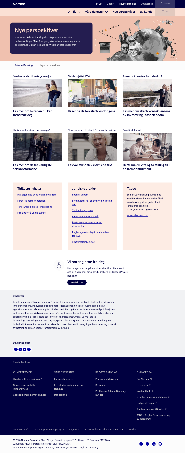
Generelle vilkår (21, 429)
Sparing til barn (80, 194)
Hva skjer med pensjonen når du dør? (36, 194)
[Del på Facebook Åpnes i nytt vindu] (16, 349)
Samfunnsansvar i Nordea (152, 409)
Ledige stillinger (147, 403)
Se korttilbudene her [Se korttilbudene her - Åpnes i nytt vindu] (139, 215)
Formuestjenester (63, 379)
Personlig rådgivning (106, 379)
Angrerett (74, 429)
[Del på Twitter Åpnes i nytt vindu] (20, 349)
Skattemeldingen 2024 (83, 242)
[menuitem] (74, 12)
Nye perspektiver (123, 11)
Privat (99, 3)
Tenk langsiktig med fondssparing (34, 206)
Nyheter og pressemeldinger (153, 397)
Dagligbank (60, 394)
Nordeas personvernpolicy (49, 429)
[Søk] (165, 12)
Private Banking (127, 3)
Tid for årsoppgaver (82, 210)
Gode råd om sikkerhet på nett (29, 394)
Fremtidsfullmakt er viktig (85, 216)
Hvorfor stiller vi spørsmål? (27, 379)
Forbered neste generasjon (31, 200)
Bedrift (110, 3)
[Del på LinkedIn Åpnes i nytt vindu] (24, 349)
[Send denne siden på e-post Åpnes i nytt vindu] (29, 349)
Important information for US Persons (103, 429)
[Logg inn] (165, 4)
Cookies (132, 429)
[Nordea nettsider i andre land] (30, 362)
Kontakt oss (77, 282)
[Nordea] (19, 4)
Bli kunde (146, 11)
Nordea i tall (145, 391)
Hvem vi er (144, 385)
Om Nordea (147, 3)
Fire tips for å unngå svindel (31, 212)
